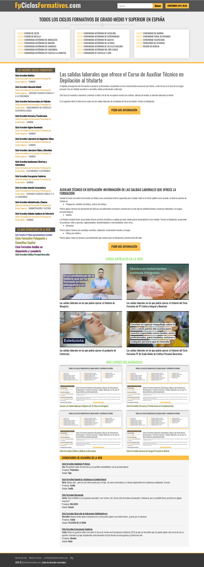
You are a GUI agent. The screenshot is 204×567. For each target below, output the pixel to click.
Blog (71, 557)
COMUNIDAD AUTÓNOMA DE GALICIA (95, 39)
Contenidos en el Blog (177, 5)
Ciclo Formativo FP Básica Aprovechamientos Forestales (33, 235)
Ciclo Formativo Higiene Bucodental (28, 127)
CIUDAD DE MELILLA (29, 36)
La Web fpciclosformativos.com (56, 557)
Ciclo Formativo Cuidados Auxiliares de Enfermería (34, 213)
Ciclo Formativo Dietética (24, 75)
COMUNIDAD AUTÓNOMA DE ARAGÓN (36, 43)
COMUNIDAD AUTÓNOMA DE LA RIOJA (95, 43)
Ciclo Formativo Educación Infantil (28, 87)
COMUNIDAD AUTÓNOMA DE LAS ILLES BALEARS (100, 46)
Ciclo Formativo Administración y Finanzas (31, 202)
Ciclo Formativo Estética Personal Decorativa (32, 254)
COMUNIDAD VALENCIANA (150, 39)
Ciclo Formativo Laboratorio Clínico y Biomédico (33, 150)
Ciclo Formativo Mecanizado (72, 494)
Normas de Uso (21, 557)
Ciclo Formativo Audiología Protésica (76, 463)
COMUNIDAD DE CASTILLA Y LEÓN (94, 52)
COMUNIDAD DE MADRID (149, 33)
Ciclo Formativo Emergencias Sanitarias (77, 529)
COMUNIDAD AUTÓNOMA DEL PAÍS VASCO (97, 49)
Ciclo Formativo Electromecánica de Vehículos (33, 101)
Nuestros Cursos (35, 557)
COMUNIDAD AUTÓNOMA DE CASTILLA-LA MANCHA (42, 52)
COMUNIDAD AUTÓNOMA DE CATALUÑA (96, 33)
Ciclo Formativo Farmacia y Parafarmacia (31, 116)
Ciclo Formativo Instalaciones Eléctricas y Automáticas (31, 163)
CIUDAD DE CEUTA (28, 33)
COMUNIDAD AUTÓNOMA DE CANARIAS (37, 46)
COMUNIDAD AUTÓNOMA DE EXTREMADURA (98, 36)
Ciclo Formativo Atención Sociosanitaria (30, 187)
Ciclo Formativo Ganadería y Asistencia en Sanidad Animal (84, 479)
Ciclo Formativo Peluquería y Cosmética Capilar (31, 240)
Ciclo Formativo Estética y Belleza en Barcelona (78, 451)
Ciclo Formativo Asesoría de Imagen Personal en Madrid (148, 451)
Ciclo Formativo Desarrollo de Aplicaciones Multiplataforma (84, 513)
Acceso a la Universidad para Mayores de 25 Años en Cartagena (84, 406)
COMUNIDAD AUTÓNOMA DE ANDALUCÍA (37, 39)
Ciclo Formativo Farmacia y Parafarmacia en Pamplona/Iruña (150, 406)
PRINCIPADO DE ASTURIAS (150, 43)
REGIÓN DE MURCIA (147, 46)
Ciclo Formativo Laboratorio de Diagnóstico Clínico (34, 138)
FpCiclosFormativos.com (31, 562)
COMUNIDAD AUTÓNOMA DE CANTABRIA (37, 49)
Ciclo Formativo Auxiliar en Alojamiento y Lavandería (29, 249)
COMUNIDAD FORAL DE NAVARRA (153, 36)
